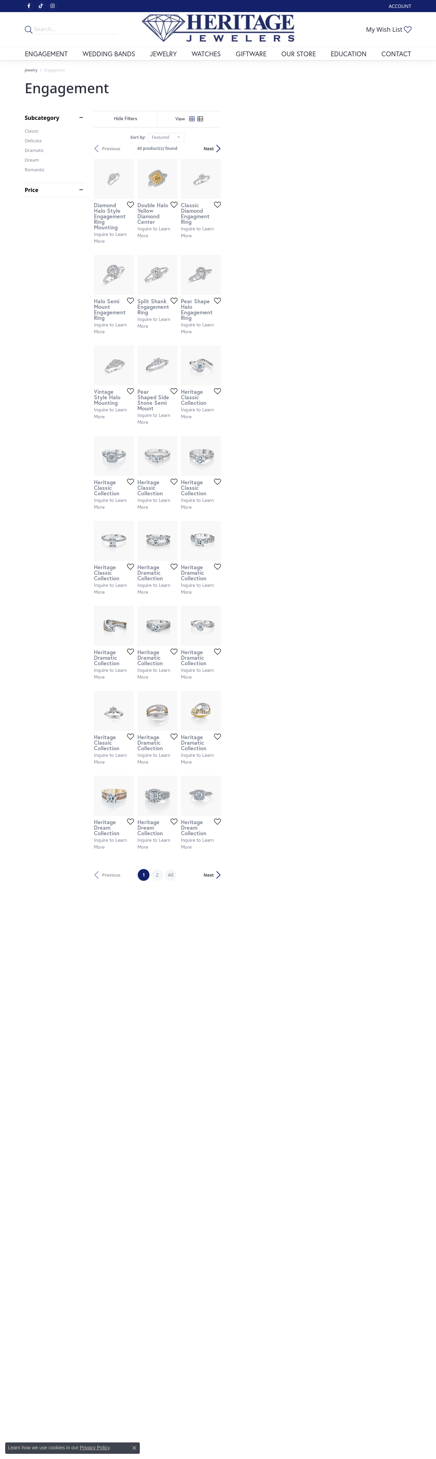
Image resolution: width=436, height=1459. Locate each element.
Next (399, 148)
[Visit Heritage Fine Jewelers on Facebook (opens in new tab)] (29, 6)
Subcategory (42, 118)
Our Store (298, 53)
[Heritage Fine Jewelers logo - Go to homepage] (218, 29)
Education (349, 53)
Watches (206, 53)
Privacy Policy (94, 1447)
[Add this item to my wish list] (191, 268)
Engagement (46, 53)
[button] (399, 6)
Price (32, 190)
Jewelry (163, 53)
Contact (396, 53)
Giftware (251, 53)
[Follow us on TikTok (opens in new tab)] (41, 6)
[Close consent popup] (134, 1448)
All (266, 1223)
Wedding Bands (109, 53)
